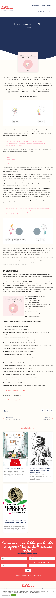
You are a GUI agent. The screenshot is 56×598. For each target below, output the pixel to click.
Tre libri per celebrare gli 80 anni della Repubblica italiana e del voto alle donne (40, 470)
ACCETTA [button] (13, 594)
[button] (53, 8)
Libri (43, 5)
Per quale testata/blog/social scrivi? (39, 562)
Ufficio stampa (35, 5)
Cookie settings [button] (6, 595)
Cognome (31, 556)
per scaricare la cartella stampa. (14, 390)
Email (2, 562)
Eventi (49, 5)
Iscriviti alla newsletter (44, 11)
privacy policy (38, 575)
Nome (2, 556)
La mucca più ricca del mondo (14, 469)
